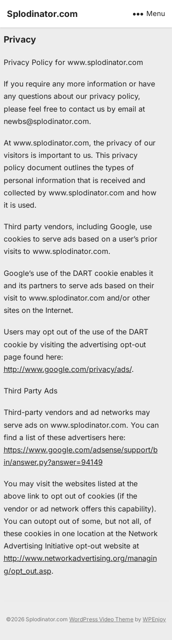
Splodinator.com (42, 13)
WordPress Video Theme (101, 619)
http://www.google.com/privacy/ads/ (68, 369)
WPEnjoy (154, 619)
